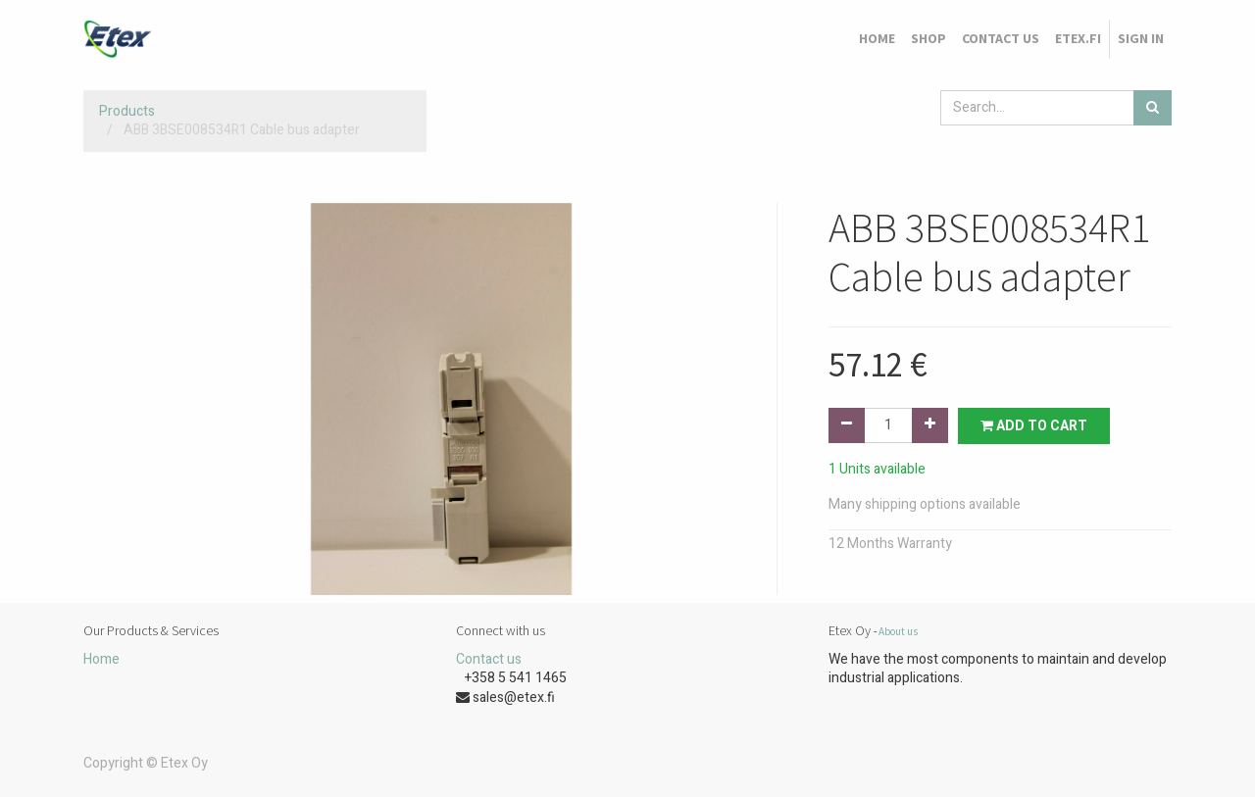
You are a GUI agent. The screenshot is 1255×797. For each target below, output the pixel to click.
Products (127, 111)
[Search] (1152, 107)
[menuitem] (877, 39)
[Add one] (930, 425)
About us (898, 631)
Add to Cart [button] (1033, 426)
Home (101, 659)
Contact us (489, 659)
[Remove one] (846, 425)
